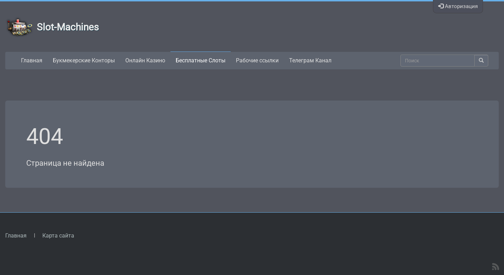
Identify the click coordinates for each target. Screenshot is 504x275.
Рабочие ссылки (257, 60)
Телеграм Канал (310, 60)
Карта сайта (58, 235)
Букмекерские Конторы (84, 60)
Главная (31, 60)
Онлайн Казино (145, 60)
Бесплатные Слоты (200, 60)
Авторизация (458, 6)
